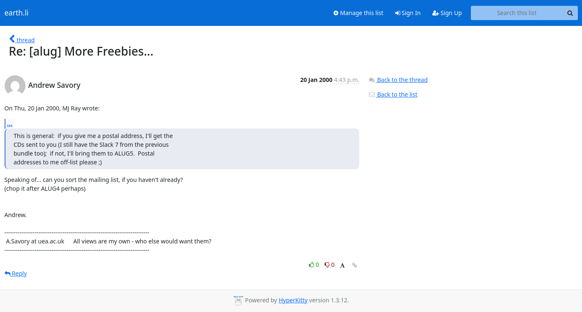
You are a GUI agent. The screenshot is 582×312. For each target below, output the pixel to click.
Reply (16, 273)
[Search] (570, 13)
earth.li (17, 13)
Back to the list (392, 94)
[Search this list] (517, 13)
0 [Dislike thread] (330, 265)
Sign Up (447, 13)
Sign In (408, 13)
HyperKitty (293, 300)
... (10, 123)
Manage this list (358, 13)
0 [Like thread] (314, 265)
